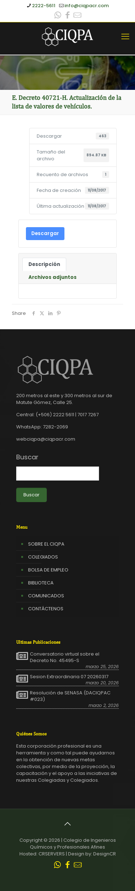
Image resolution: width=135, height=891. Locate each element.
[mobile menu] (125, 37)
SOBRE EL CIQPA (46, 544)
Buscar (27, 457)
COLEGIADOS (43, 557)
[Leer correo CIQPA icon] (77, 16)
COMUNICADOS (46, 595)
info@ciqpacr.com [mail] (86, 5)
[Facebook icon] (68, 16)
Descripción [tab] (44, 264)
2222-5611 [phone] (43, 5)
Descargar (45, 233)
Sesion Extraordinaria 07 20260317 (69, 677)
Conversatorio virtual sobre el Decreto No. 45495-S (64, 657)
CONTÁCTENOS (45, 608)
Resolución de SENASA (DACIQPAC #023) (70, 696)
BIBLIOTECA (41, 582)
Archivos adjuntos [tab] (52, 277)
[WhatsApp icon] (58, 16)
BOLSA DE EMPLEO (48, 569)
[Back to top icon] (67, 823)
